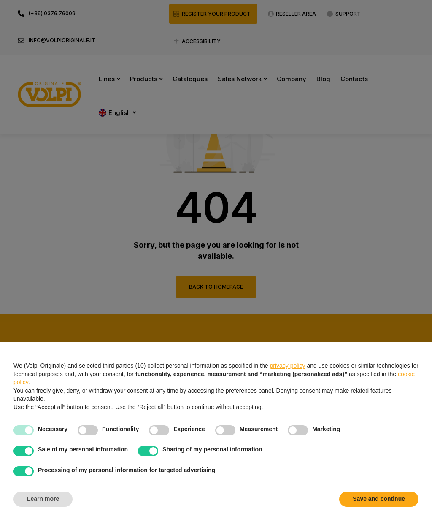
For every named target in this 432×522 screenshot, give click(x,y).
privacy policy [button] (287, 365)
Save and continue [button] (379, 498)
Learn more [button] (43, 498)
